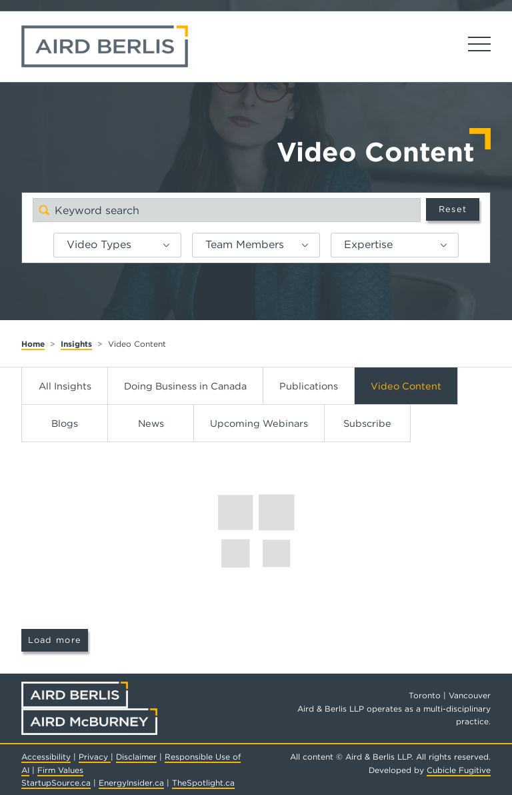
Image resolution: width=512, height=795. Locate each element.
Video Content (406, 385)
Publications (308, 385)
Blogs (64, 423)
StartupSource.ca (56, 783)
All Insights (65, 385)
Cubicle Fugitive (459, 770)
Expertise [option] (368, 244)
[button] (171, 245)
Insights (76, 344)
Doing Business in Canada (185, 385)
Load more (55, 640)
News (151, 423)
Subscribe (367, 423)
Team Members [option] (244, 244)
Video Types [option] (99, 244)
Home (33, 344)
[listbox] (117, 245)
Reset (453, 209)
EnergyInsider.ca (131, 783)
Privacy (95, 757)
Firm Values (60, 770)
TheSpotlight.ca (203, 783)
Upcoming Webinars (259, 423)
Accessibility (46, 757)
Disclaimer (136, 757)
